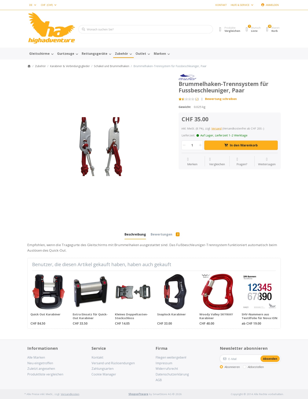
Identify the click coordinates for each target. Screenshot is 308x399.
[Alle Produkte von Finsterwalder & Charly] (187, 77)
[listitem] (100, 146)
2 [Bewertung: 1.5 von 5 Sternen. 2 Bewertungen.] (197, 99)
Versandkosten (70, 394)
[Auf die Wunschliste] (192, 161)
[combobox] (33, 5)
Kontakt (221, 5)
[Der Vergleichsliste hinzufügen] (217, 161)
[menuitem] (41, 53)
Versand (216, 128)
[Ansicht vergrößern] (100, 146)
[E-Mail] (240, 359)
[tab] (135, 234)
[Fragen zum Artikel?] (241, 161)
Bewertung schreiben (221, 99)
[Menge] (192, 145)
